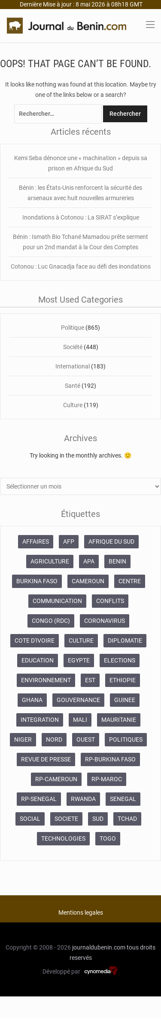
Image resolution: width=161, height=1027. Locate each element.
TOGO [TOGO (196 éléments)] (108, 838)
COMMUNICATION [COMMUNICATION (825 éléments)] (57, 600)
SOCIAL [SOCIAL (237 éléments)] (30, 818)
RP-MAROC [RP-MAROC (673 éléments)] (106, 779)
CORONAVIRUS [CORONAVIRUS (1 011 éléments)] (104, 620)
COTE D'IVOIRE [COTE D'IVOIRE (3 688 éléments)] (35, 640)
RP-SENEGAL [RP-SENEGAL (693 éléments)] (39, 798)
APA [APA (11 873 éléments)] (88, 561)
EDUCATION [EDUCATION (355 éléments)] (37, 660)
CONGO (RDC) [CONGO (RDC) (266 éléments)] (51, 620)
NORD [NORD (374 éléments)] (54, 739)
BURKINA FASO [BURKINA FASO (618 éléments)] (37, 581)
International (72, 366)
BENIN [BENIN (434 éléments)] (117, 561)
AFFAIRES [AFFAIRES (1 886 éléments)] (35, 541)
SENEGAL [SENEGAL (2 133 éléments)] (123, 798)
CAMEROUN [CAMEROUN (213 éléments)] (88, 581)
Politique (72, 327)
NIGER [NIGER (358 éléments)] (23, 739)
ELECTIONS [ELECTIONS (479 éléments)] (119, 660)
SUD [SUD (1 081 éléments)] (97, 818)
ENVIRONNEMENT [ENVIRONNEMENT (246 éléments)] (46, 680)
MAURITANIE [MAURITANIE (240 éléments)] (118, 719)
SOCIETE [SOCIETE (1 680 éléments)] (66, 818)
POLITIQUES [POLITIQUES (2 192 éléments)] (126, 739)
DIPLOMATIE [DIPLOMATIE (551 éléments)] (125, 640)
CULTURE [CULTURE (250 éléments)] (81, 640)
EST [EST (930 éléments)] (90, 680)
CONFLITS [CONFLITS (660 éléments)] (110, 600)
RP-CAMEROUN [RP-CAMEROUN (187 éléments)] (56, 779)
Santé (72, 385)
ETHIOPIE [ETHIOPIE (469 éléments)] (122, 680)
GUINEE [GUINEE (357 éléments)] (124, 699)
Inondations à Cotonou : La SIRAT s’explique (80, 217)
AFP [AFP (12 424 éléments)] (68, 541)
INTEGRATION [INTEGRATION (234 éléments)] (40, 719)
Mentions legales (80, 912)
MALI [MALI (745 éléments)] (80, 719)
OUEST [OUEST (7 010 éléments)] (85, 739)
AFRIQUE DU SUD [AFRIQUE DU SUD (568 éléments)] (111, 541)
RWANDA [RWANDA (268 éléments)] (83, 798)
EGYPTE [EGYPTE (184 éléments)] (79, 660)
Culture (72, 405)
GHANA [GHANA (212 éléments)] (32, 699)
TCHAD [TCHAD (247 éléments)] (127, 818)
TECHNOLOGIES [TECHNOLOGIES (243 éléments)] (63, 838)
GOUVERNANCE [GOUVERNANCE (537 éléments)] (78, 699)
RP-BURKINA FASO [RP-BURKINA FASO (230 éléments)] (110, 759)
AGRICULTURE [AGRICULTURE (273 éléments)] (49, 561)
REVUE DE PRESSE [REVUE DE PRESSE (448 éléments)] (46, 759)
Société (72, 346)
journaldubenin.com (98, 947)
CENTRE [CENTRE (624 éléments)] (129, 581)
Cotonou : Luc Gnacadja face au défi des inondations (81, 266)
